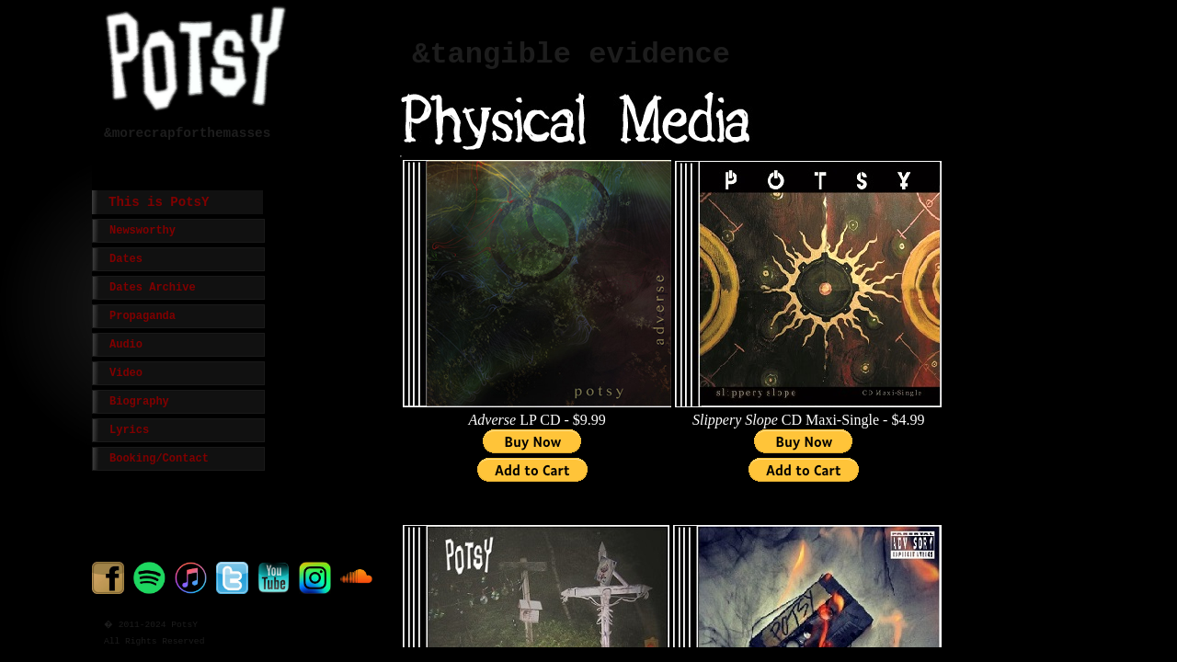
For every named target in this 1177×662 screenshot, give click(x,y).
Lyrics (129, 430)
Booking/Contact (159, 458)
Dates (126, 259)
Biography (139, 401)
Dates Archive (152, 287)
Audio (126, 344)
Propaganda (142, 316)
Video (126, 373)
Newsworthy (142, 230)
